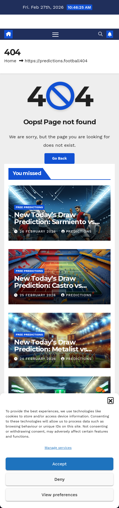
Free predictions (29, 207)
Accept (59, 463)
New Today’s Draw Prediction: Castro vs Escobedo (48, 285)
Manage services (57, 448)
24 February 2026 (38, 359)
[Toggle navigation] (55, 34)
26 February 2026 (38, 231)
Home (10, 60)
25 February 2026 (38, 295)
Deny (59, 479)
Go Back (59, 158)
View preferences (59, 494)
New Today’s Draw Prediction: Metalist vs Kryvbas (50, 349)
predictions (76, 231)
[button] (110, 400)
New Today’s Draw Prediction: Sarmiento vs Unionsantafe (54, 222)
